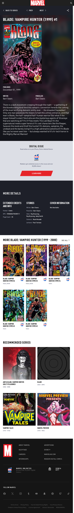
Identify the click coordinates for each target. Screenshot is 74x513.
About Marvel (24, 445)
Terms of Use (14, 505)
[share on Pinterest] (52, 494)
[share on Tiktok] (68, 494)
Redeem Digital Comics (53, 459)
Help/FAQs (23, 450)
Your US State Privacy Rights (39, 505)
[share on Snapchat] (44, 494)
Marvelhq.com (50, 454)
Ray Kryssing (35, 214)
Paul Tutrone (37, 222)
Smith (8, 283)
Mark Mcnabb (37, 219)
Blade (39, 382)
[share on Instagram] (20, 494)
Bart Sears (7, 98)
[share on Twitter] (12, 494)
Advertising (49, 445)
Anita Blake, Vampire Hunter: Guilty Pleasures (13, 383)
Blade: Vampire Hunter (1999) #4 (55, 280)
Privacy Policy (25, 505)
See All (66, 240)
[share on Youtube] (36, 494)
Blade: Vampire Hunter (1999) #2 (32, 325)
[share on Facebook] (4, 494)
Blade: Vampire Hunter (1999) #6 (9, 280)
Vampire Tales (8, 428)
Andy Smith (39, 216)
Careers (22, 454)
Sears (4, 283)
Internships (24, 459)
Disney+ (47, 450)
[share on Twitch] (60, 494)
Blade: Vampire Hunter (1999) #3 (9, 325)
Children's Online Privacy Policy (17, 507)
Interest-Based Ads (48, 507)
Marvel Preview (43, 428)
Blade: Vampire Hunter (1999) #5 (32, 280)
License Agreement (34, 507)
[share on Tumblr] (28, 494)
